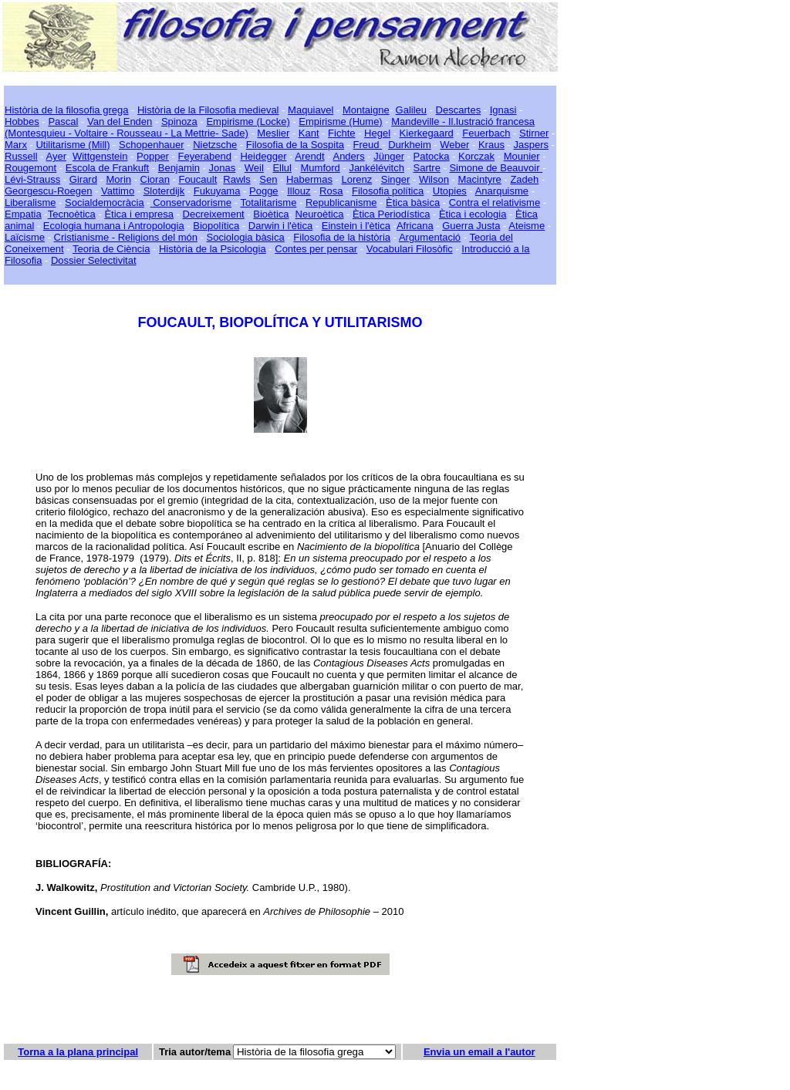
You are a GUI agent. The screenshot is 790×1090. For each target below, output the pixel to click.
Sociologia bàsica (246, 237)
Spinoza (179, 121)
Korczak (476, 156)
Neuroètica (319, 214)
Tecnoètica (72, 214)
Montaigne (366, 110)
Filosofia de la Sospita (295, 144)
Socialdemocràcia (104, 202)
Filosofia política (388, 191)
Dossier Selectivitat (94, 260)
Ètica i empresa (139, 214)
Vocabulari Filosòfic (409, 249)
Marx (16, 144)
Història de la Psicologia (212, 249)
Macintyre (479, 179)
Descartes (458, 110)
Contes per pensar (316, 249)
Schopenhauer (151, 144)
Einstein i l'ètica (356, 225)
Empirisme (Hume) (340, 121)
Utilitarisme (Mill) (72, 144)
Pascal (63, 121)
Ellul (282, 168)
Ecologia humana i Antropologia (113, 225)
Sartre (426, 168)
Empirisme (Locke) (247, 121)
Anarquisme (501, 191)
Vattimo (117, 191)
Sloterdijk (163, 191)
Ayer (56, 156)
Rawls (236, 179)
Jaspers (531, 144)
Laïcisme (25, 237)
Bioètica (271, 214)
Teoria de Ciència (111, 249)
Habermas (309, 179)
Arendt (309, 156)
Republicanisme (341, 202)
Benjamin (179, 168)
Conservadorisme (191, 202)
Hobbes (22, 121)
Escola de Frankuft (107, 168)
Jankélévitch (376, 168)
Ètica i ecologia (472, 214)
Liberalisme (30, 202)
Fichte (341, 133)
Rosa (331, 191)
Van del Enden (119, 121)
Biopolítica (216, 225)
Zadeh (524, 179)
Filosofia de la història (341, 237)
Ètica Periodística (391, 214)
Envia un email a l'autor (479, 1052)
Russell (21, 156)
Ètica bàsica (413, 202)
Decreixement (214, 214)
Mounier (522, 156)
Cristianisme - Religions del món (126, 237)
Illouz (298, 191)
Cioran (155, 179)
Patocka (432, 156)
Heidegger (263, 156)
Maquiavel (310, 110)
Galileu (411, 110)
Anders (348, 156)
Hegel (377, 133)
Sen (268, 179)
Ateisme (526, 225)
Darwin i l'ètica (280, 225)
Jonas (222, 168)
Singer (395, 179)
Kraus (491, 144)
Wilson (434, 179)
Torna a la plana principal (78, 1052)
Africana (415, 225)
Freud (368, 144)
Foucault (197, 179)
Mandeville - (418, 121)
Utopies (450, 191)
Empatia (23, 214)
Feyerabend (204, 156)
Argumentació (430, 237)
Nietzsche (215, 144)
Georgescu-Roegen (48, 191)
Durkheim (409, 144)
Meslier (273, 133)
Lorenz (356, 179)
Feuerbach (486, 133)
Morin (119, 179)
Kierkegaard (427, 133)
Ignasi (503, 110)
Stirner (534, 133)
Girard (83, 179)
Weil (254, 168)
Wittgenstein (100, 156)
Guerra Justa (471, 225)
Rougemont (30, 168)
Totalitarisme (268, 202)
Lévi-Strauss (32, 179)
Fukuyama (217, 191)
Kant (309, 133)
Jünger (388, 156)
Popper (153, 156)
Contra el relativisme (495, 202)
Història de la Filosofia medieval (208, 110)
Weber (454, 144)
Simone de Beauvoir (495, 168)
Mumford (320, 168)
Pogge (264, 191)
